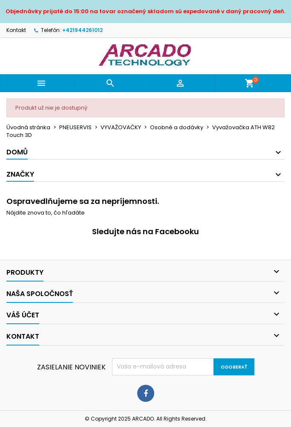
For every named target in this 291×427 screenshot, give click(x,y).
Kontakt (16, 30)
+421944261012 (82, 30)
